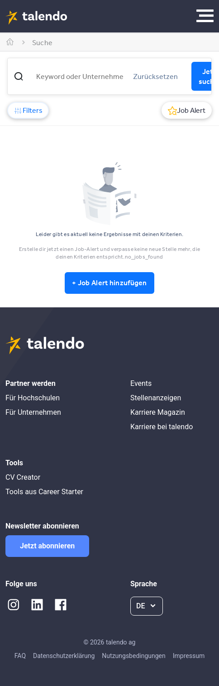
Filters (28, 110)
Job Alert (186, 110)
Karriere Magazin (157, 412)
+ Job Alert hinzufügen (109, 282)
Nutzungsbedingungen (133, 655)
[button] (18, 76)
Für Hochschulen (32, 398)
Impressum (189, 655)
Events (141, 383)
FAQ (20, 655)
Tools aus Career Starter (44, 491)
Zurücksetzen (155, 76)
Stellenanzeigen (155, 398)
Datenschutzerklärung (64, 655)
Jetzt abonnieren (47, 546)
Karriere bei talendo (161, 426)
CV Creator (22, 477)
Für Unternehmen (33, 412)
